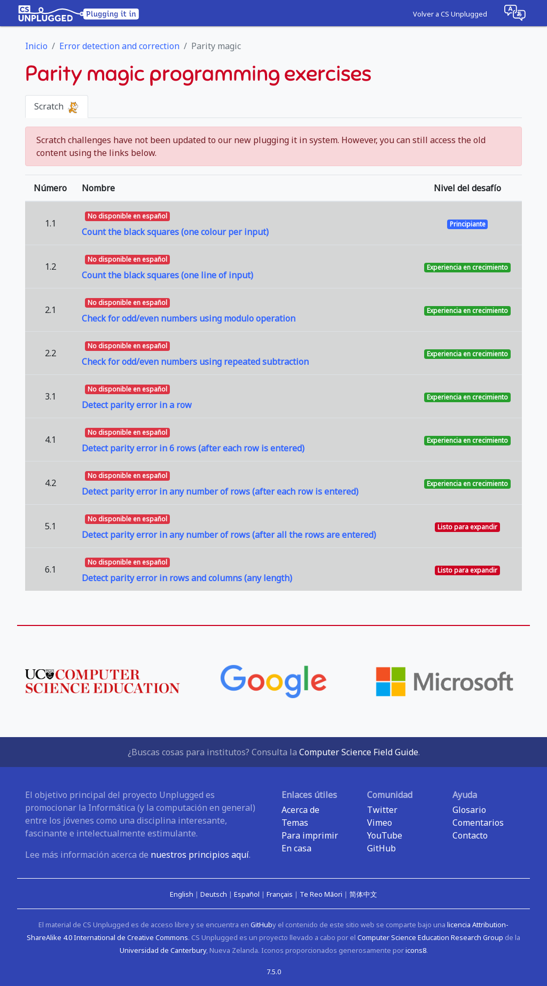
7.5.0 (274, 971)
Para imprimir (310, 835)
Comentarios (478, 822)
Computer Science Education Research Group (430, 937)
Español (247, 894)
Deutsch (214, 894)
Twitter (382, 810)
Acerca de (300, 810)
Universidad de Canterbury (163, 950)
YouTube (384, 835)
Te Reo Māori (322, 894)
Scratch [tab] (56, 106)
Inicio (36, 46)
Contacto (470, 835)
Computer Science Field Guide (358, 752)
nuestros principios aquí (200, 854)
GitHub (381, 848)
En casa (296, 848)
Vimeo (379, 822)
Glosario (469, 810)
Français (280, 894)
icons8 (415, 950)
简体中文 (363, 894)
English (182, 894)
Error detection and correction (119, 46)
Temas (295, 822)
